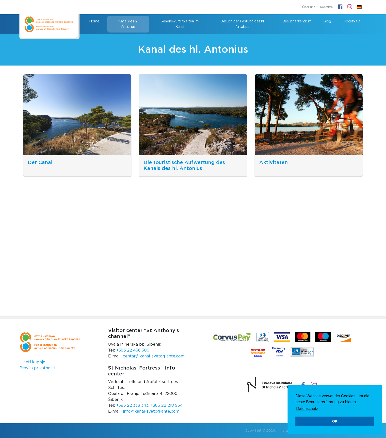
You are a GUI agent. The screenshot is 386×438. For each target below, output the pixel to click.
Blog (327, 21)
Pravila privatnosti (37, 368)
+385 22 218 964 (166, 405)
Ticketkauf (352, 21)
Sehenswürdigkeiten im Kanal (180, 24)
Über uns (308, 7)
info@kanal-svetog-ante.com (151, 411)
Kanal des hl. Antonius (128, 24)
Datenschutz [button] (307, 408)
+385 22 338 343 (132, 405)
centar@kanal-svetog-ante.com (154, 356)
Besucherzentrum (297, 21)
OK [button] (335, 421)
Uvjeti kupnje (32, 362)
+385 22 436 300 (132, 350)
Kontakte (326, 7)
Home (94, 21)
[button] (359, 7)
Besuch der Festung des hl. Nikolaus (242, 24)
